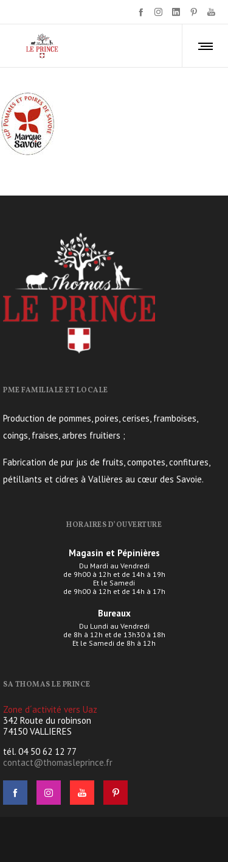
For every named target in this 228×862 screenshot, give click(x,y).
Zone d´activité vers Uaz (50, 709)
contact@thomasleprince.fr (57, 762)
